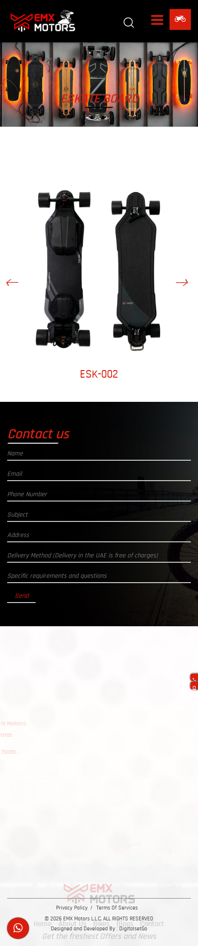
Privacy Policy (72, 907)
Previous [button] (17, 286)
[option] (102, 280)
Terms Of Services (117, 907)
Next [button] (186, 286)
